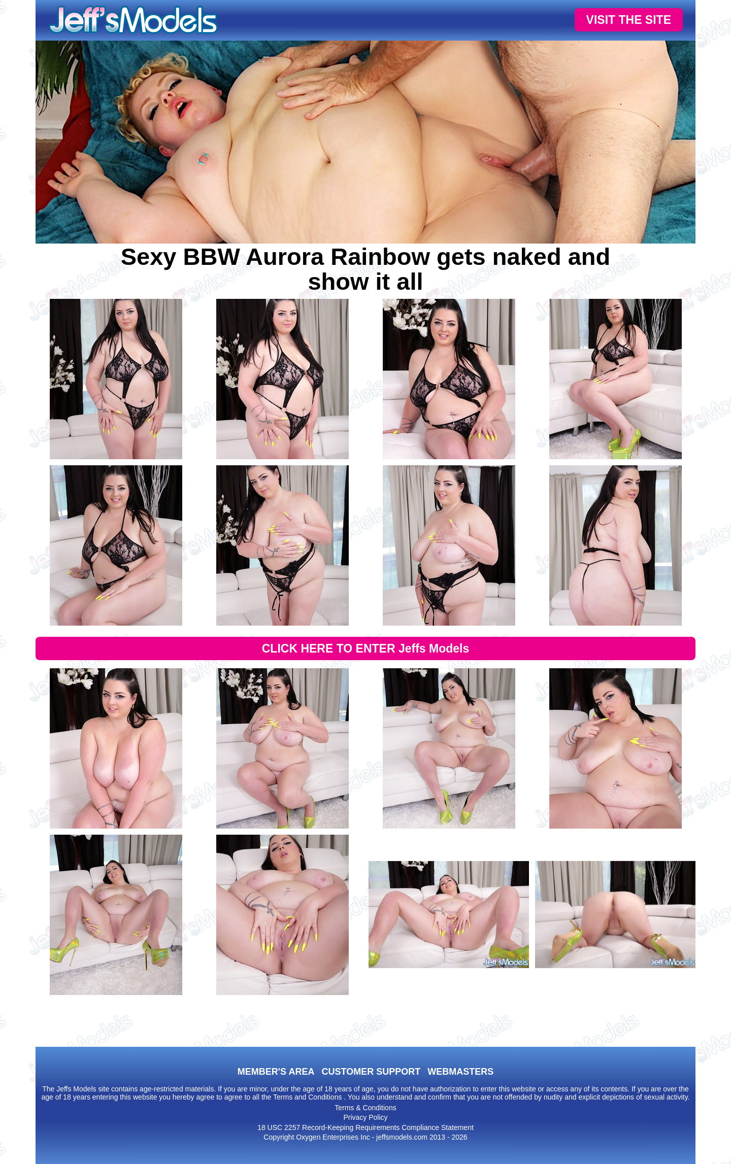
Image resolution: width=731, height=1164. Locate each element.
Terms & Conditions (365, 1108)
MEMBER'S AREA (276, 1071)
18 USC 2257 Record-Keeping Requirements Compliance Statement (365, 1127)
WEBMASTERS (460, 1071)
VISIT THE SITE (628, 19)
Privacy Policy (365, 1117)
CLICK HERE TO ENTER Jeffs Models (366, 648)
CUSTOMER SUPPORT (370, 1071)
